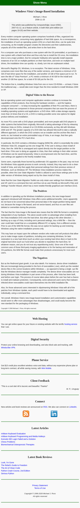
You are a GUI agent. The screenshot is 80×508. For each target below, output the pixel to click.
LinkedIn (72, 407)
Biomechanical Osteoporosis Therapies (17, 444)
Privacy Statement (40, 485)
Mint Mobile (46, 368)
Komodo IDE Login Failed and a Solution (18, 439)
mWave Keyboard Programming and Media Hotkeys (23, 436)
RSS (45, 407)
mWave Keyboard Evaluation (13, 434)
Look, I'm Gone (7, 462)
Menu (43, 2)
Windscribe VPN (8, 347)
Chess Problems (8, 442)
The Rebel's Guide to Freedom (14, 465)
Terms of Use (40, 488)
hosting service (70, 324)
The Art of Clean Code (10, 468)
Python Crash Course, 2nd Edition (15, 471)
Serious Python (7, 473)
